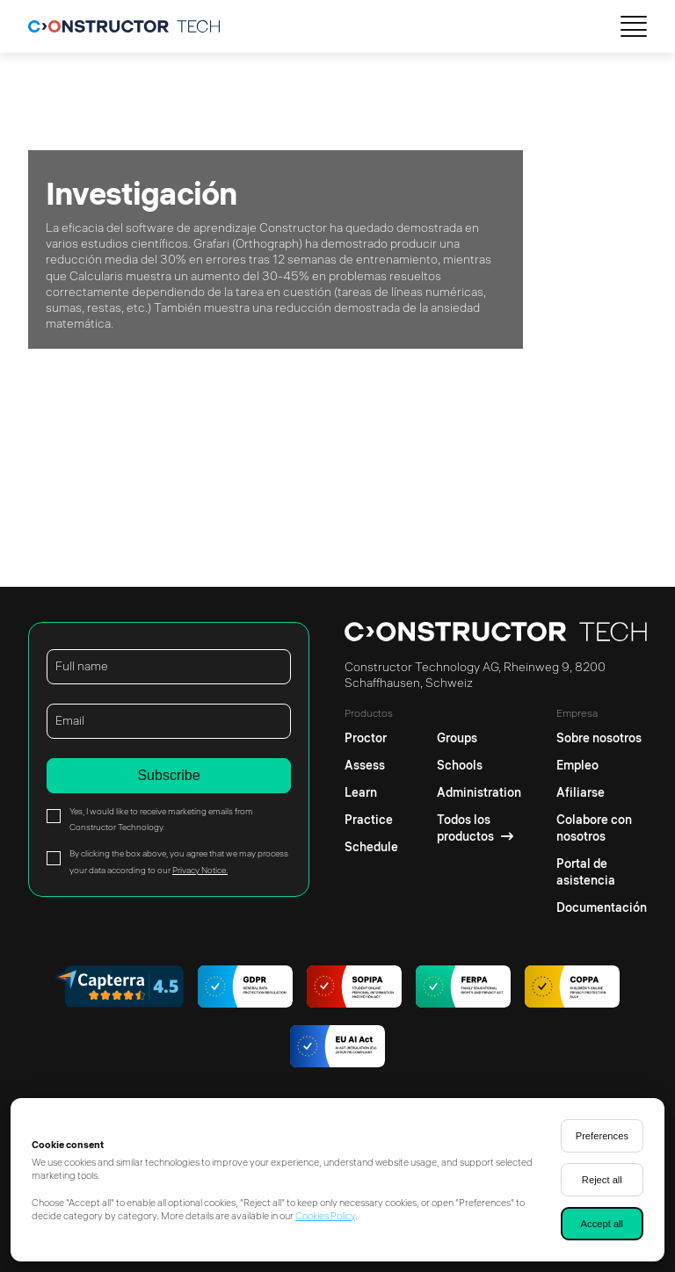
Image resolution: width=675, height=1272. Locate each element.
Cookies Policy (325, 1216)
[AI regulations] (337, 1048)
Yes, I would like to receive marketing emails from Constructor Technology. (161, 819)
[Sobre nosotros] (601, 734)
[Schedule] (371, 847)
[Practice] (371, 820)
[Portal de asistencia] (601, 872)
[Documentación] (601, 908)
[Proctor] (371, 734)
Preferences (602, 1136)
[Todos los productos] (479, 828)
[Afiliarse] (601, 792)
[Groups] (479, 734)
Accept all (602, 1223)
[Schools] (479, 765)
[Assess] (371, 765)
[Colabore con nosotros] (601, 828)
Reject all (602, 1179)
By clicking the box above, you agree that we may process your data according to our (178, 861)
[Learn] (371, 792)
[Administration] (479, 792)
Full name (81, 666)
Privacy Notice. (200, 870)
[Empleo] (601, 765)
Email (69, 720)
